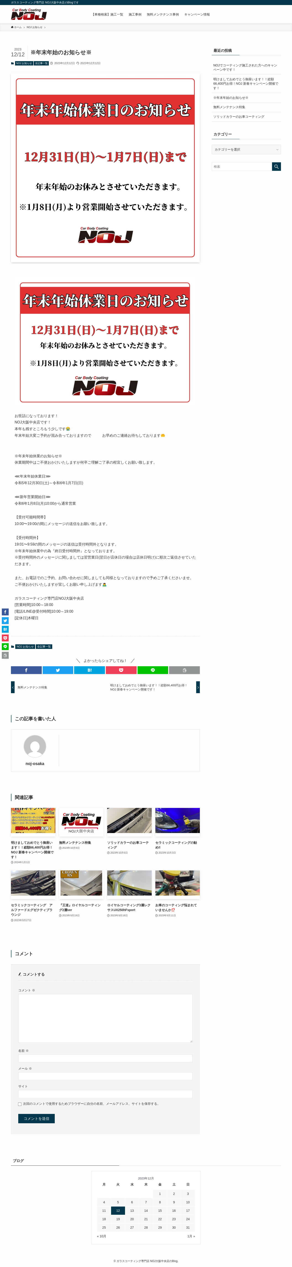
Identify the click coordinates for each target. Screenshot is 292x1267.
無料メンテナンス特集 (229, 107)
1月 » (191, 1236)
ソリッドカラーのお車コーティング (238, 116)
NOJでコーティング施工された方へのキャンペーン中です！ (245, 67)
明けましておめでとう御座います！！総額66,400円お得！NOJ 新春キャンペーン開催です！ (245, 83)
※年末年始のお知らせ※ (230, 97)
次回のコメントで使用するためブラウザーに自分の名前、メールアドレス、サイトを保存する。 (91, 1103)
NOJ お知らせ (24, 63)
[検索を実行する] (276, 166)
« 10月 (101, 1236)
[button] (26, 670)
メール (25, 1068)
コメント (26, 990)
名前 (23, 1051)
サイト (23, 1086)
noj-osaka (35, 763)
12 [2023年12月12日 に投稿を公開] (118, 1210)
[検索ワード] (246, 166)
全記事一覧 (41, 63)
